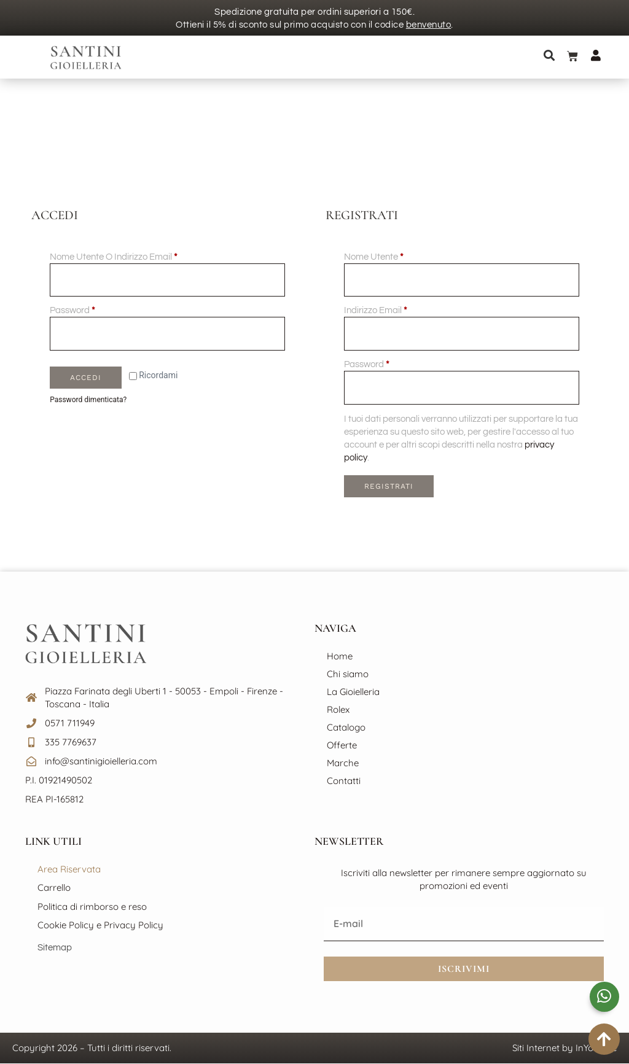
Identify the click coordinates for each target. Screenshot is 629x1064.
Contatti (344, 781)
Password (90, 310)
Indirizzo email (393, 310)
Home (340, 656)
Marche (343, 763)
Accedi (85, 378)
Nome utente (392, 256)
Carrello (54, 888)
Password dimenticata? (88, 400)
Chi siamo (348, 674)
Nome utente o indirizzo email (132, 256)
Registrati (388, 487)
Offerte (342, 745)
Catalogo (346, 728)
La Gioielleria (353, 692)
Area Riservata (69, 869)
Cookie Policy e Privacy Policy (100, 925)
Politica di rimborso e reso (92, 906)
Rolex (338, 710)
